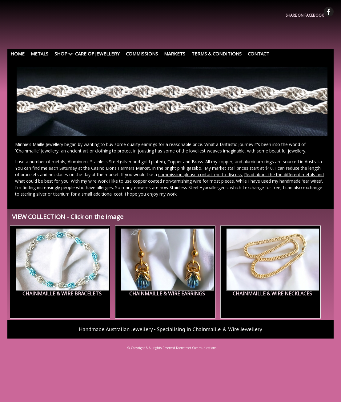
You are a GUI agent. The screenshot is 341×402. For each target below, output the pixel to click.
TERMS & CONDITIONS (216, 54)
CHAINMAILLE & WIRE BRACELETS (62, 293)
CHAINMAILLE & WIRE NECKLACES (272, 293)
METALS (39, 54)
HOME (17, 54)
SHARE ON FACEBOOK (310, 15)
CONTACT (258, 54)
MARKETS (174, 54)
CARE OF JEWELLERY (97, 54)
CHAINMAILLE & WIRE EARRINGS (167, 293)
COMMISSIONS (142, 54)
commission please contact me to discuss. (200, 174)
